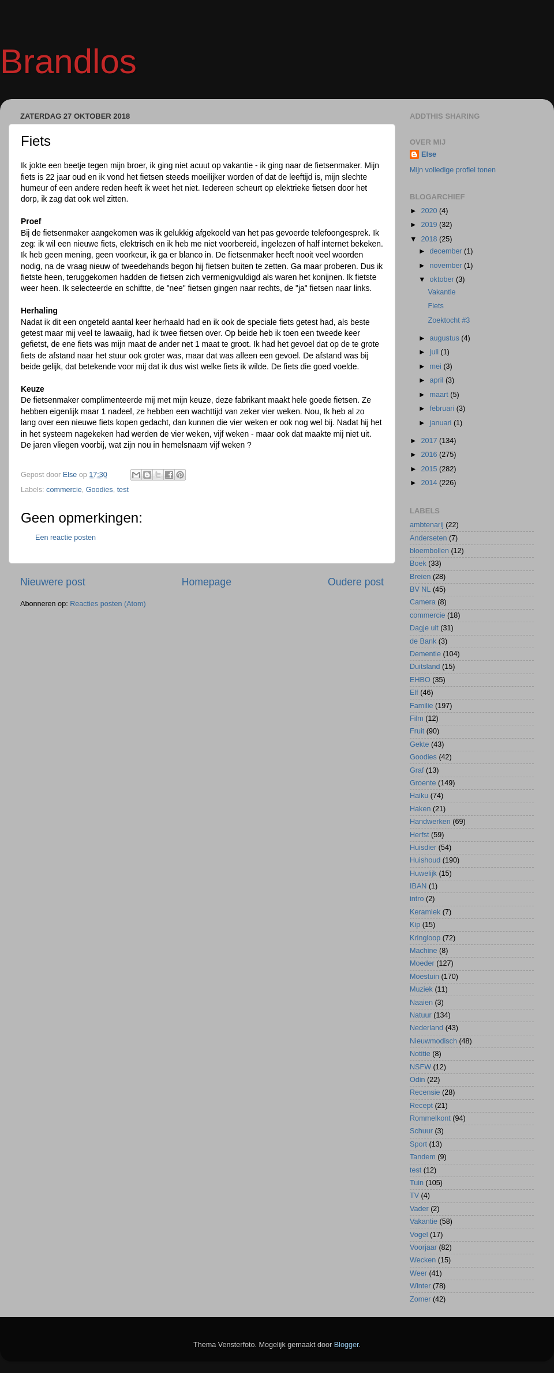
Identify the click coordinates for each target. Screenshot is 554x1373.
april (438, 380)
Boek (418, 563)
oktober (443, 279)
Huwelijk (423, 873)
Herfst (419, 835)
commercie (64, 490)
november (447, 266)
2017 (430, 441)
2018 (430, 239)
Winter (420, 1286)
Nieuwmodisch (433, 1041)
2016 (430, 455)
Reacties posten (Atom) (108, 604)
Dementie (425, 654)
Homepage (206, 582)
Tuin (417, 1183)
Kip (415, 925)
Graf (417, 770)
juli (435, 352)
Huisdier (423, 848)
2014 (430, 483)
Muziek (421, 989)
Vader (419, 1209)
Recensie (425, 1092)
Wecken (423, 1260)
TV (414, 1196)
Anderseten (428, 538)
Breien (420, 577)
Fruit (417, 731)
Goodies (99, 490)
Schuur (421, 1131)
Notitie (420, 1054)
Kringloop (425, 938)
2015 (430, 469)
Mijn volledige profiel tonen (453, 170)
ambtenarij (427, 525)
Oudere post (356, 582)
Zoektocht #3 (449, 320)
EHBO (420, 680)
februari (443, 408)
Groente (423, 783)
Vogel (419, 1235)
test (123, 490)
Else (428, 154)
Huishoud (425, 860)
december (447, 251)
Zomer (420, 1299)
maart (440, 395)
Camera (423, 602)
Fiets (435, 306)
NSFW (420, 1067)
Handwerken (430, 822)
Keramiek (425, 912)
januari (442, 423)
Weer (418, 1273)
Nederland (426, 1028)
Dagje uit (424, 628)
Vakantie (441, 292)
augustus (446, 338)
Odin (417, 1080)
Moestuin (424, 977)
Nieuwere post (52, 582)
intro (417, 899)
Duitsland (425, 667)
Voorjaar (423, 1247)
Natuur (421, 1015)
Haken (420, 809)
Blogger (346, 1345)
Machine (423, 951)
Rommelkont (430, 1118)
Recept (421, 1106)
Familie (421, 706)
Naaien (421, 1002)
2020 (430, 211)
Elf (414, 693)
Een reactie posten (65, 538)
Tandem (423, 1157)
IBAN (418, 886)
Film (417, 718)
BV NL (420, 589)
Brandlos (68, 61)
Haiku (419, 796)
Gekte (419, 744)
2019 (430, 225)
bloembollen (429, 551)
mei (437, 366)
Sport (418, 1144)
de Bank (423, 641)
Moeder (422, 963)
